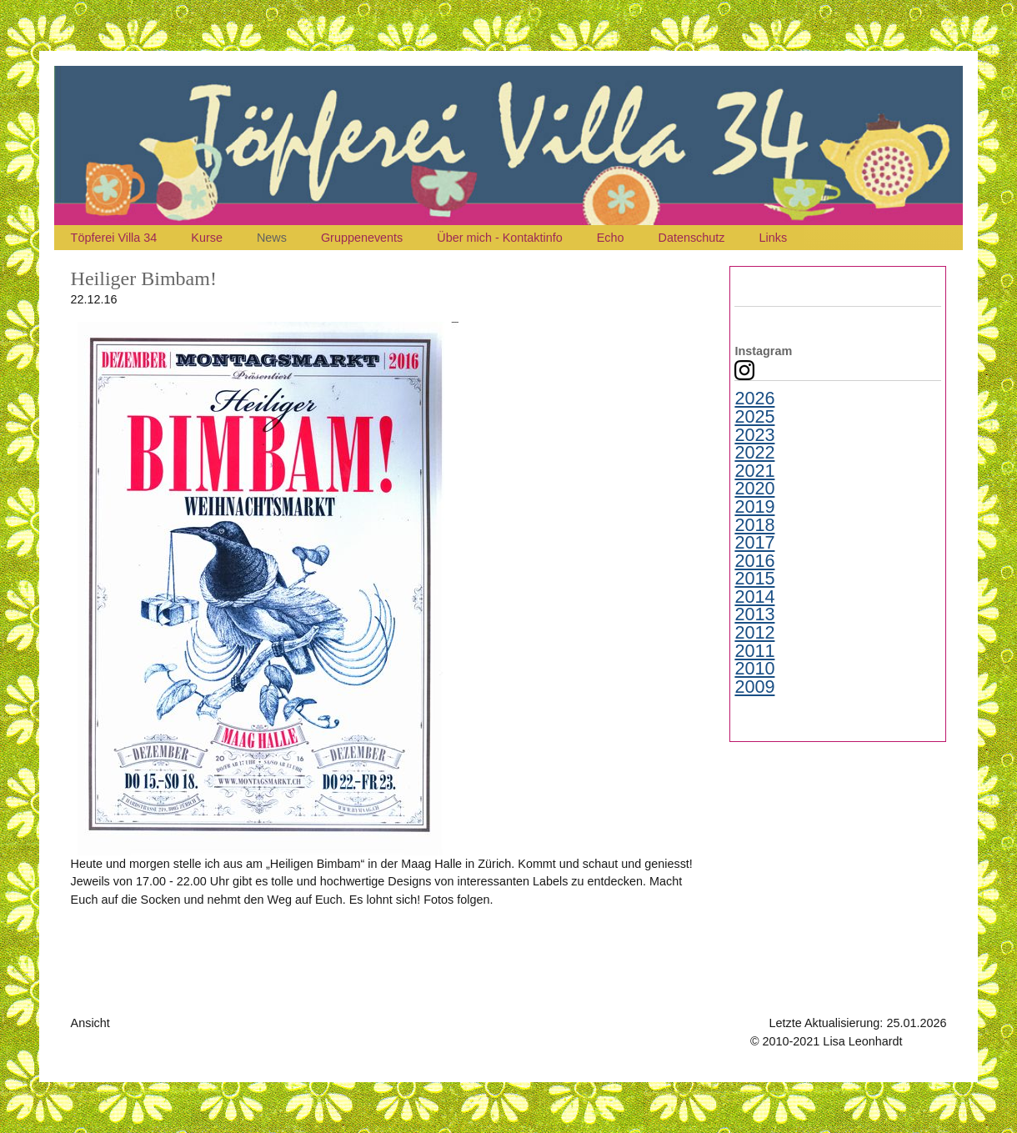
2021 (754, 471)
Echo (610, 237)
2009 (754, 687)
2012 (754, 633)
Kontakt (926, 1041)
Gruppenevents (362, 237)
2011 (754, 651)
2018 (754, 525)
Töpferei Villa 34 (114, 237)
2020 (754, 488)
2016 (754, 561)
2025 (754, 417)
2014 (754, 597)
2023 (754, 435)
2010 (754, 668)
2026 (754, 398)
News (272, 237)
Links (773, 237)
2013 (754, 614)
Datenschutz (692, 237)
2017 (754, 543)
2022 (754, 453)
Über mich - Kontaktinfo (499, 237)
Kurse (207, 237)
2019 (754, 507)
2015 (754, 578)
